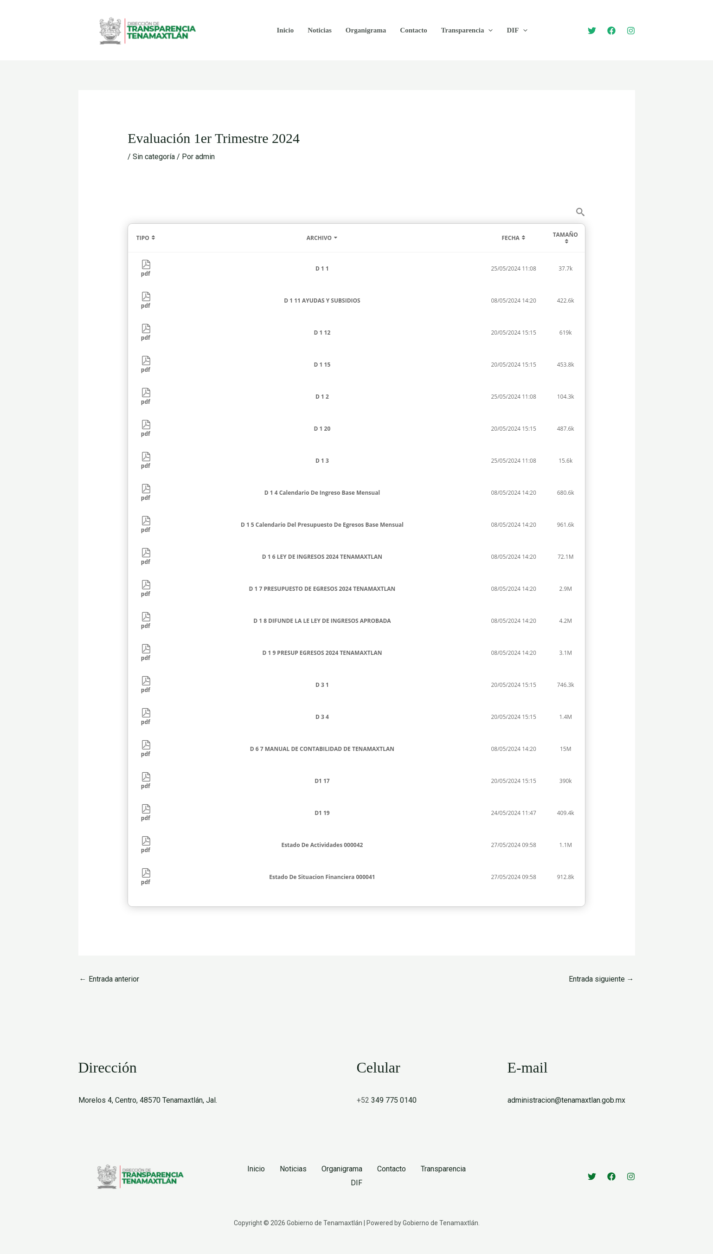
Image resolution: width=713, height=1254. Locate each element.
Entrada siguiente (601, 979)
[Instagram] (631, 30)
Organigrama (366, 30)
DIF (517, 30)
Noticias (320, 30)
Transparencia (467, 30)
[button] (488, 30)
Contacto (413, 30)
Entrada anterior (109, 979)
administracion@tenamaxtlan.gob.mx (566, 1100)
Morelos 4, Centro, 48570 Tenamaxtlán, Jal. (147, 1100)
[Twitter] (592, 30)
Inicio (285, 30)
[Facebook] (611, 30)
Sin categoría (154, 156)
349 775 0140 (394, 1100)
